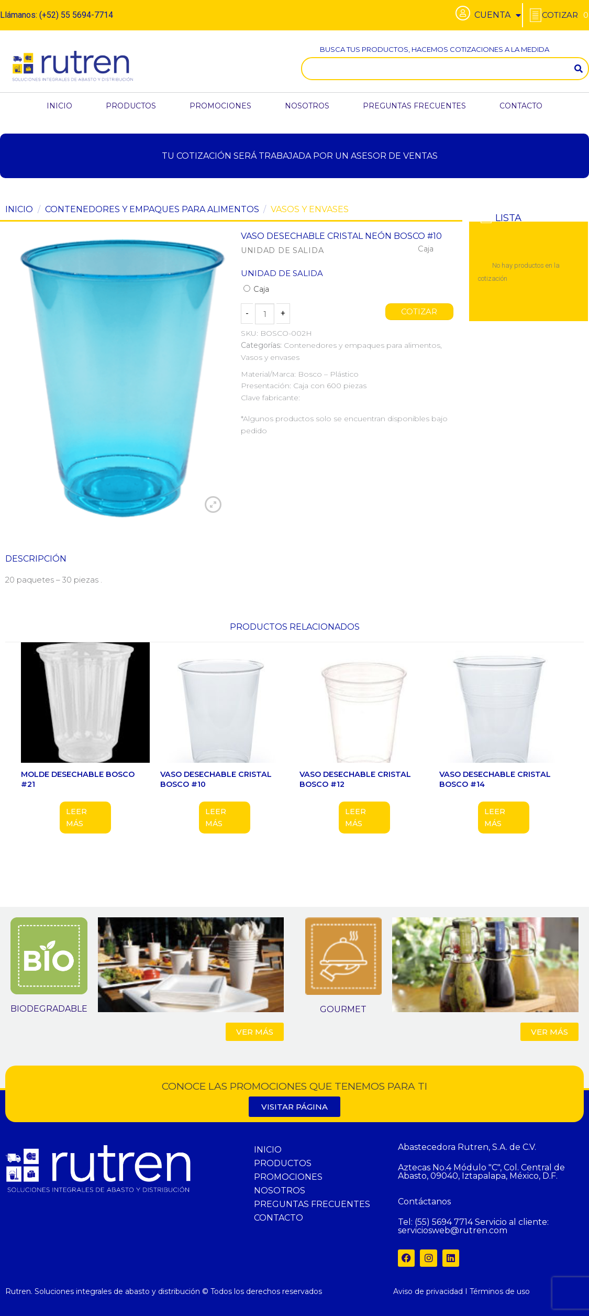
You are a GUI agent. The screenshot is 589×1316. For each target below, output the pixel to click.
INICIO (59, 106)
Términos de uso (500, 1291)
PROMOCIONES (220, 106)
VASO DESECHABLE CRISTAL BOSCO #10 (216, 779)
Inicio (19, 209)
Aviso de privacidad (428, 1291)
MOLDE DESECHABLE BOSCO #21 (78, 779)
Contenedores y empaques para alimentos (152, 209)
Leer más (76, 817)
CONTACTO (520, 106)
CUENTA (497, 15)
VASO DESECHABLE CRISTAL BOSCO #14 (495, 779)
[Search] (578, 68)
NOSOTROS (307, 106)
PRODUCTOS (131, 106)
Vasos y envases (310, 209)
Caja (256, 289)
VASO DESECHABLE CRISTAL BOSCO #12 (355, 779)
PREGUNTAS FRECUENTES (414, 106)
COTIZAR (419, 311)
